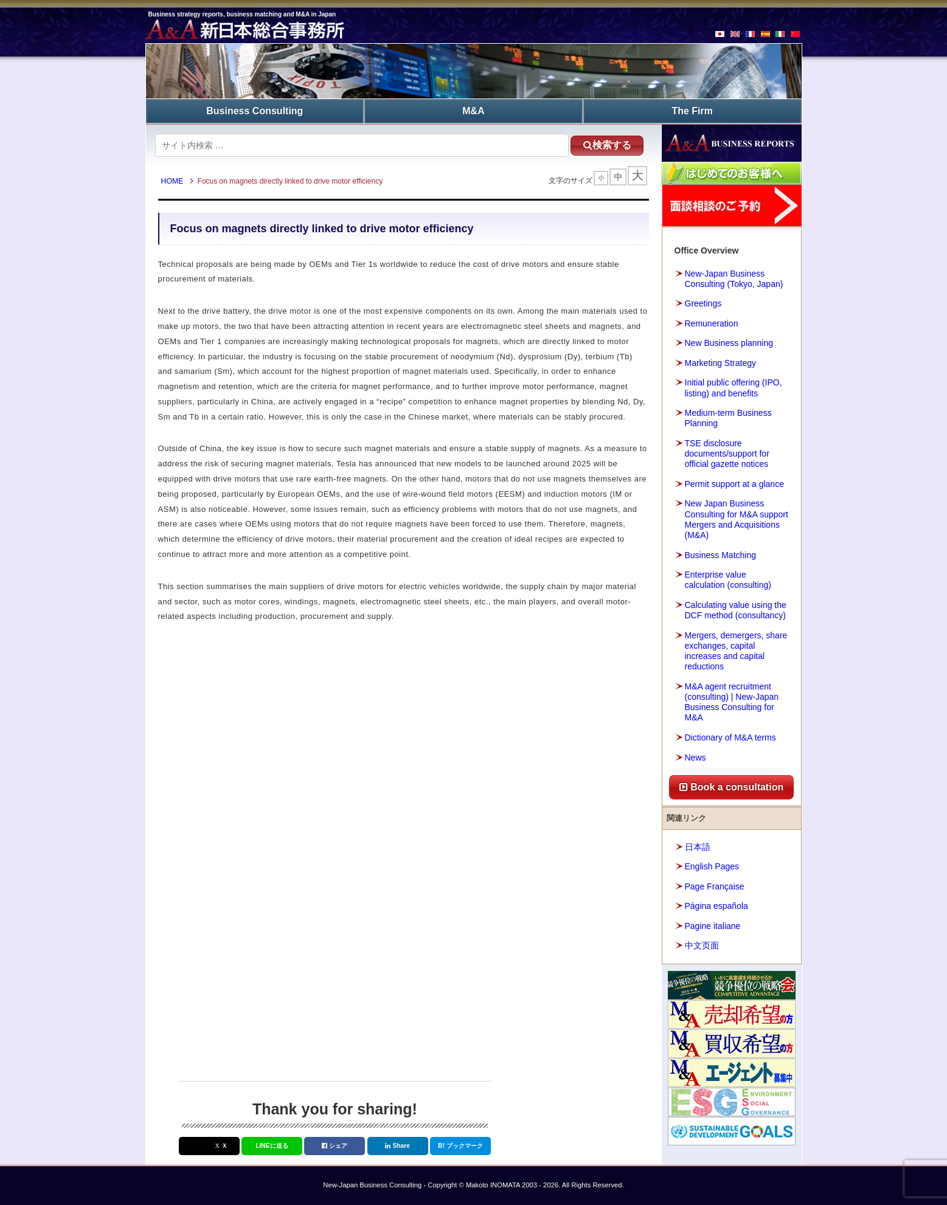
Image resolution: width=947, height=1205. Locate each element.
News (695, 757)
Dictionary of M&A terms (730, 737)
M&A (473, 111)
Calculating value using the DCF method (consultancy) (735, 610)
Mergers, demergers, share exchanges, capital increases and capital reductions (736, 651)
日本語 (697, 847)
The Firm (692, 111)
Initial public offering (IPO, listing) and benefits (733, 388)
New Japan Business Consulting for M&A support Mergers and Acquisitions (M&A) (736, 519)
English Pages (712, 866)
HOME (172, 181)
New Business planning (729, 343)
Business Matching (721, 555)
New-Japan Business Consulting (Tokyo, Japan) (734, 279)
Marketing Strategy (721, 363)
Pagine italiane (713, 926)
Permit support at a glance (734, 484)
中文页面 (702, 945)
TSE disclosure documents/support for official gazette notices (727, 453)
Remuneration (711, 323)
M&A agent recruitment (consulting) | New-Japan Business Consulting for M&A (732, 702)
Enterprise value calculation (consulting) (728, 580)
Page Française (714, 886)
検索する (607, 145)
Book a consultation (731, 787)
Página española (716, 906)
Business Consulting (254, 111)
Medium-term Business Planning (728, 418)
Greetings (703, 303)
